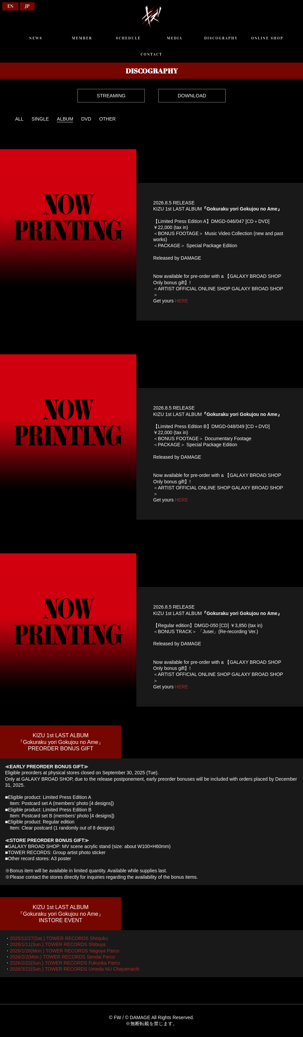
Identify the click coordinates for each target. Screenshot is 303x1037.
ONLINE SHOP (267, 38)
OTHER (107, 119)
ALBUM (65, 119)
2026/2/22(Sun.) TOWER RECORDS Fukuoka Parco (65, 963)
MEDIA (174, 38)
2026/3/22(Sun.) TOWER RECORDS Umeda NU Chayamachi (74, 969)
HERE (181, 300)
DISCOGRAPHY (221, 38)
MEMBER (82, 38)
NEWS (35, 38)
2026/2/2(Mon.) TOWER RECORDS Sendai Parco (62, 957)
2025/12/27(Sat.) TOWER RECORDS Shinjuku (59, 938)
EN (10, 6)
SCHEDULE (128, 38)
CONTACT (151, 54)
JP (27, 6)
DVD (86, 119)
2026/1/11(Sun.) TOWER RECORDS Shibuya (58, 944)
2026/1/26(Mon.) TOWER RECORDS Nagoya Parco (64, 950)
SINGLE (40, 119)
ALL (19, 119)
